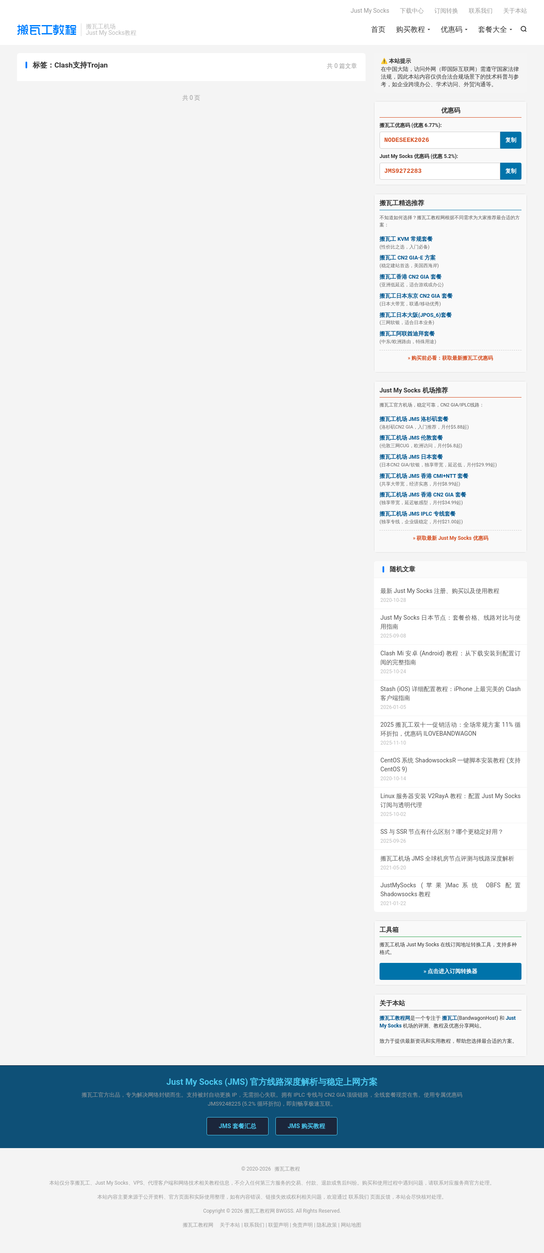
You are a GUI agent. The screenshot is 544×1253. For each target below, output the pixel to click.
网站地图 (351, 1226)
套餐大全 (492, 29)
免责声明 (302, 1226)
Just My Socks (370, 11)
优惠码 (451, 29)
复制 (510, 140)
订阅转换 (446, 11)
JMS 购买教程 (306, 1126)
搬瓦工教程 (46, 30)
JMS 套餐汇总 (237, 1126)
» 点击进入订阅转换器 (451, 972)
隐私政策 (327, 1226)
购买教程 (410, 29)
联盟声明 (278, 1226)
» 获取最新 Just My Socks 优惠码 (450, 539)
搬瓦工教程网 (198, 1226)
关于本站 (515, 11)
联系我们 (481, 11)
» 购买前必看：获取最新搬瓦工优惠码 (450, 359)
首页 (378, 29)
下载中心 (412, 11)
